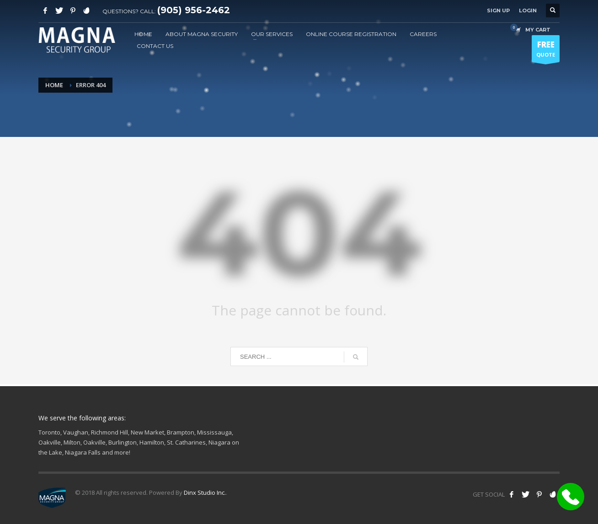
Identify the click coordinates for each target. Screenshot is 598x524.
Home (54, 85)
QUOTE (546, 50)
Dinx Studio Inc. (205, 492)
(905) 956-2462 (193, 10)
